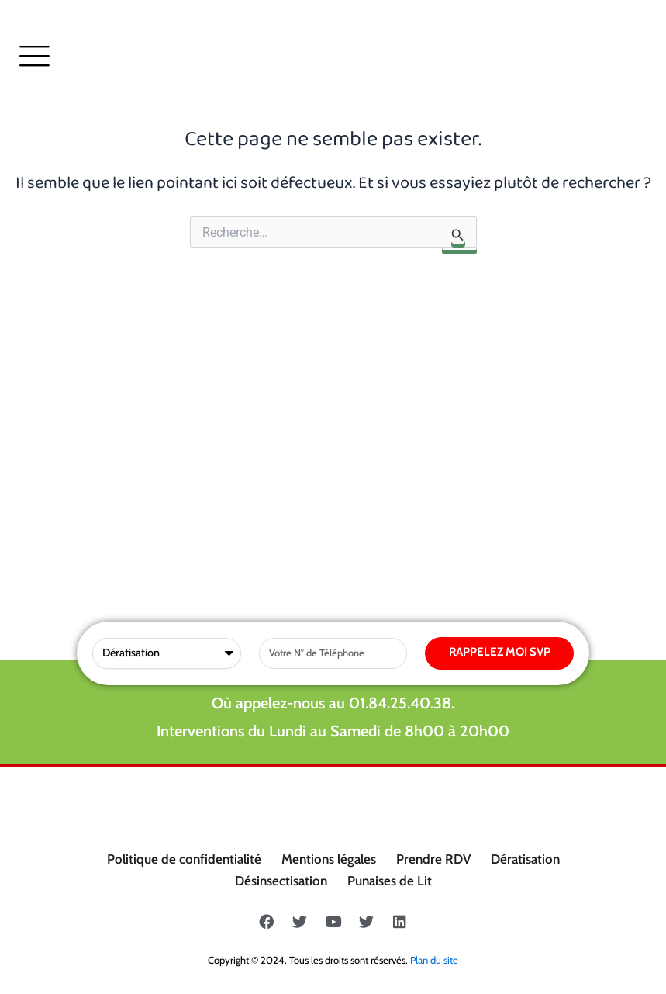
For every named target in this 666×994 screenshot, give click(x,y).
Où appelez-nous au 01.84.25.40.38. (333, 413)
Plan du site (434, 960)
